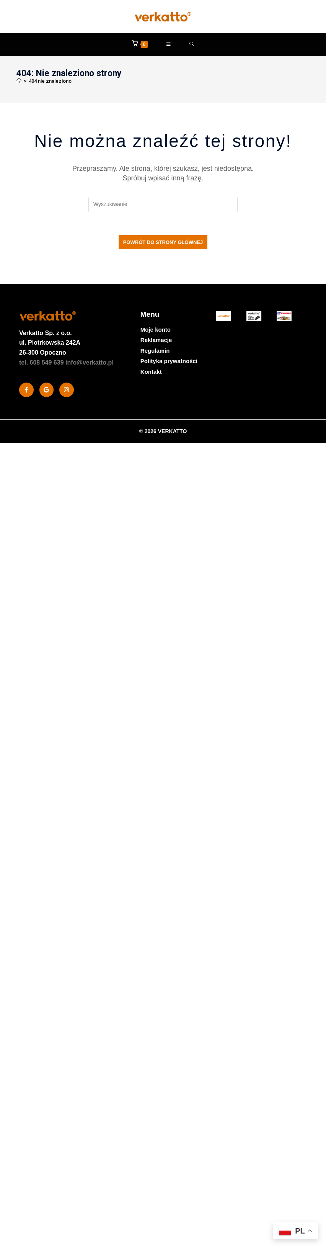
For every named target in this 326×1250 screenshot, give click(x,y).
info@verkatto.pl (89, 362)
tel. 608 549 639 (41, 362)
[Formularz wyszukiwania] (192, 44)
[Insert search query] (163, 204)
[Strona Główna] (18, 81)
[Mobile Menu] (168, 44)
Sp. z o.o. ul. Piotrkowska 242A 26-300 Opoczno (49, 343)
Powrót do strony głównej (163, 242)
